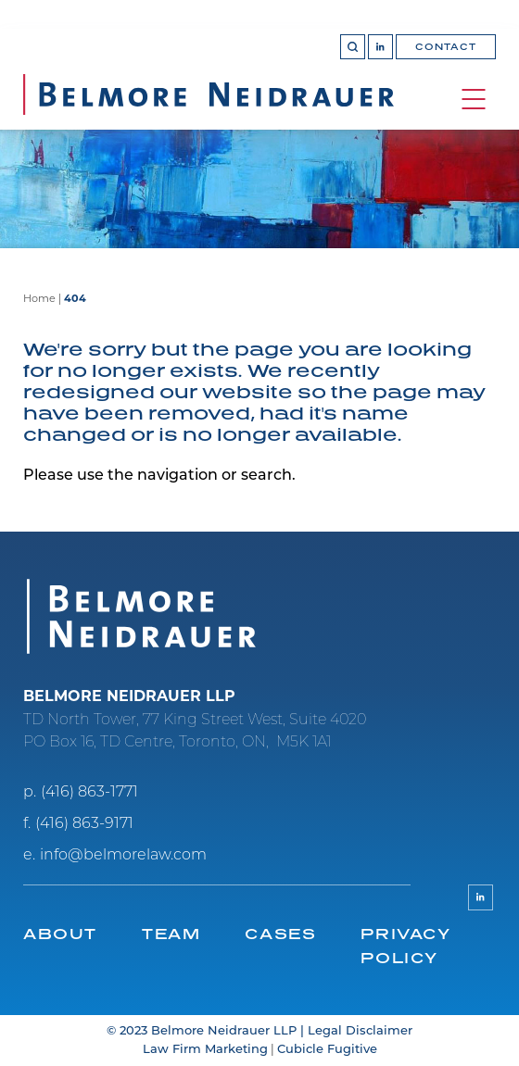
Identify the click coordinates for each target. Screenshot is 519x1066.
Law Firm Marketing (205, 1050)
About (60, 933)
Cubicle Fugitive (327, 1050)
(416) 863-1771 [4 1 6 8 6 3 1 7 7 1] (89, 792)
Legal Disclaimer (360, 1031)
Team (171, 933)
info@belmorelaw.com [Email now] (123, 855)
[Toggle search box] (352, 46)
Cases (280, 933)
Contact (445, 47)
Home (39, 300)
